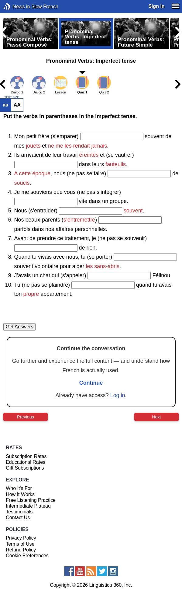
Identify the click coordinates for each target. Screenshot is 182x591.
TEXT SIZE (11, 97)
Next (156, 416)
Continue (91, 383)
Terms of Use (20, 544)
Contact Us (18, 517)
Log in (117, 395)
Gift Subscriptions (25, 467)
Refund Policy (21, 549)
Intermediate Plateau (28, 506)
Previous (25, 416)
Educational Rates (25, 462)
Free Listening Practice (31, 500)
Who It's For (19, 488)
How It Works (20, 494)
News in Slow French (16, 6)
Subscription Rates (26, 456)
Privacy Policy (21, 537)
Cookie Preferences (27, 555)
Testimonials (19, 511)
